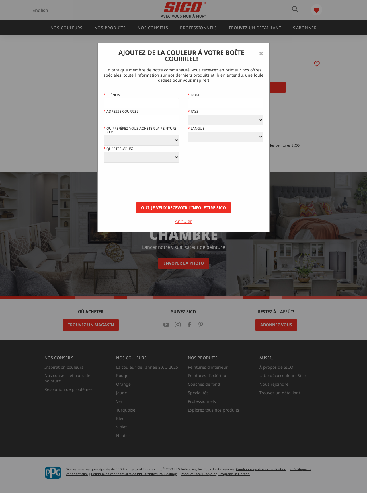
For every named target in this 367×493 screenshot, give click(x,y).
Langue (196, 128)
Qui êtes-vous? (118, 149)
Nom (193, 95)
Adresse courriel (121, 111)
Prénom (112, 95)
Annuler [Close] (183, 221)
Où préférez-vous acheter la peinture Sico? (140, 130)
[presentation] (147, 182)
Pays (193, 111)
